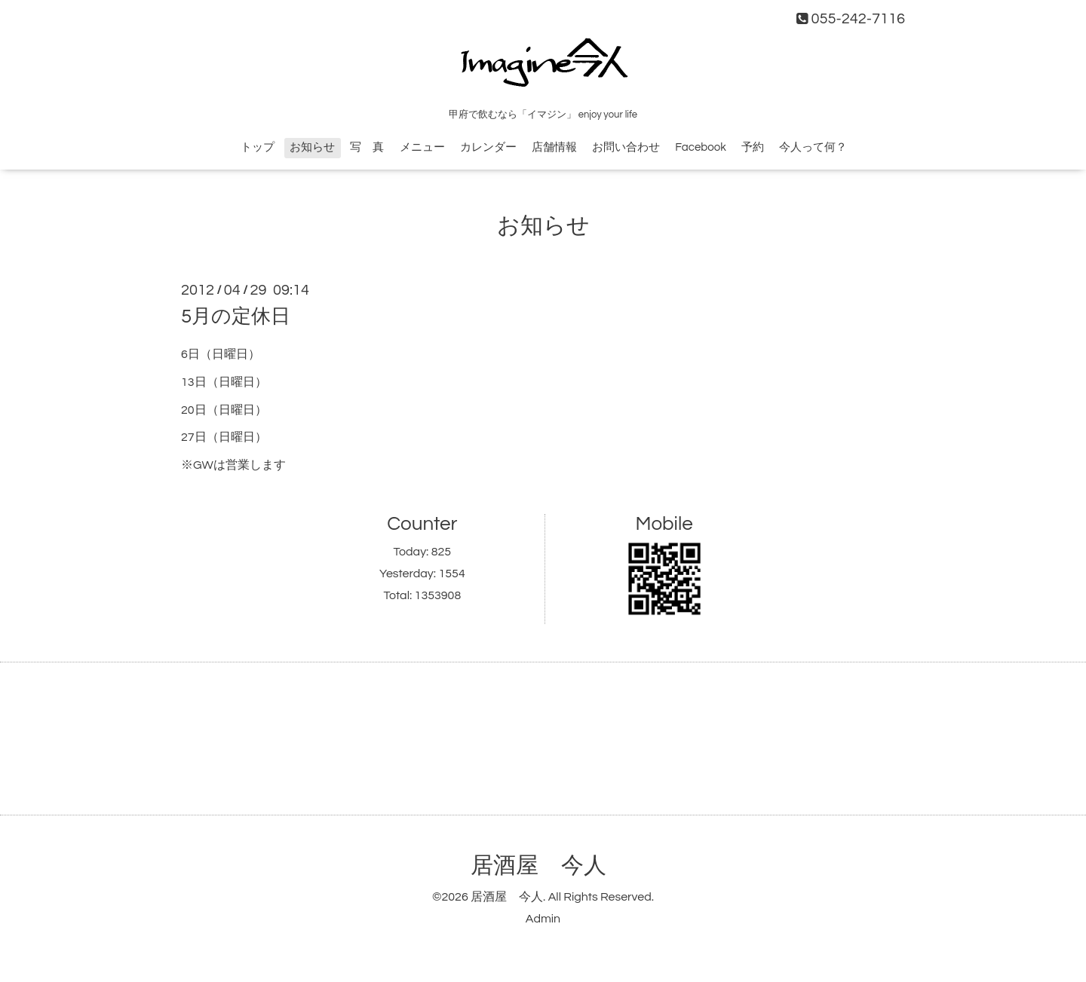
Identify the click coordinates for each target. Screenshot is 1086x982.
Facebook (700, 147)
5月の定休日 (235, 316)
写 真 (367, 147)
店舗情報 (554, 147)
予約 (752, 147)
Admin (543, 919)
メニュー (422, 147)
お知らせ (312, 147)
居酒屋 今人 (538, 865)
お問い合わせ (626, 147)
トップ (258, 147)
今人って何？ (813, 147)
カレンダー (488, 147)
